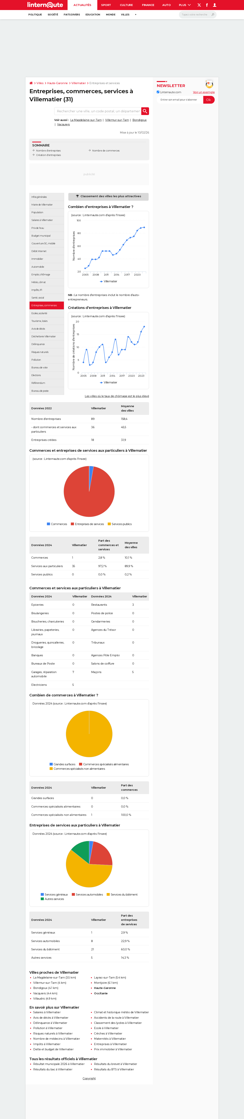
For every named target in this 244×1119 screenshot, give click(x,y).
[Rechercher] (198, 15)
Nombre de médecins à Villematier (56, 1038)
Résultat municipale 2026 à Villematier (58, 1064)
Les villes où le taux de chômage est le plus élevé (117, 396)
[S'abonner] (186, 100)
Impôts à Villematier (46, 1044)
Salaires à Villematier (46, 1012)
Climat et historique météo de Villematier (121, 1012)
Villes (125, 14)
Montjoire (100, 983)
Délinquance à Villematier (50, 1023)
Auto (166, 5)
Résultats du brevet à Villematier (115, 1064)
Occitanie (101, 993)
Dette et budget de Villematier (53, 1049)
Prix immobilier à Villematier (113, 1049)
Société (53, 14)
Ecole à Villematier (106, 1028)
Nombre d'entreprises (48, 150)
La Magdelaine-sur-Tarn (86, 120)
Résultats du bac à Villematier (52, 1069)
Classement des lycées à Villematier (118, 1023)
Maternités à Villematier (110, 1038)
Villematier (78, 83)
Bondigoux (139, 120)
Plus (185, 5)
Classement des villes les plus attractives (110, 196)
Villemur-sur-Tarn (117, 120)
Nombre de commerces (105, 150)
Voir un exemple (204, 92)
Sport (106, 5)
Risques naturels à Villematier (52, 1033)
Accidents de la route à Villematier (116, 1017)
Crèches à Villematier (108, 1033)
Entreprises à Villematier (110, 1044)
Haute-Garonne (57, 83)
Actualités (82, 5)
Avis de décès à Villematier (50, 1017)
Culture (126, 5)
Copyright (89, 1078)
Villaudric (39, 998)
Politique (35, 14)
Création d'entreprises (48, 155)
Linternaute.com (169, 92)
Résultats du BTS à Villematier (114, 1069)
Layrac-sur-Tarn (104, 977)
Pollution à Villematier (47, 1028)
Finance (148, 5)
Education (93, 14)
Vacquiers (63, 124)
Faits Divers (72, 14)
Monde (110, 14)
